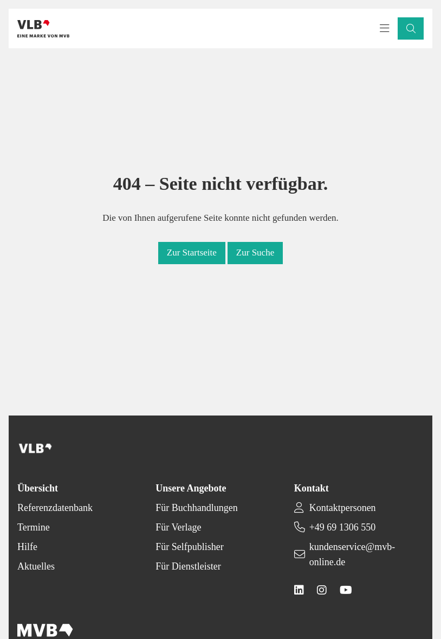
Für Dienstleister (187, 566)
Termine (33, 527)
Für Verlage (178, 527)
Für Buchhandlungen (196, 507)
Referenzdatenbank (55, 507)
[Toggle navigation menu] (385, 29)
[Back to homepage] (43, 28)
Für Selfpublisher (189, 546)
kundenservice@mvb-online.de (352, 554)
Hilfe (27, 546)
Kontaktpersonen (342, 507)
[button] (411, 28)
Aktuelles (36, 566)
